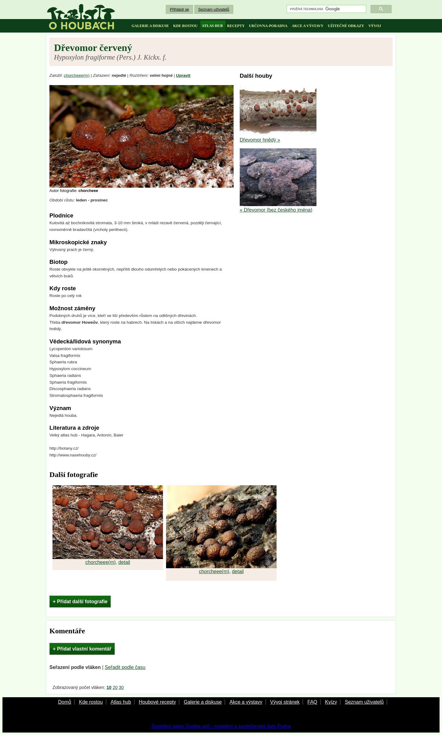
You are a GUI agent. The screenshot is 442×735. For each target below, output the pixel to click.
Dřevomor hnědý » (260, 140)
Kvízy (331, 702)
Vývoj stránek (285, 702)
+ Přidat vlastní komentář (82, 648)
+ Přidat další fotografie (80, 601)
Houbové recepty (157, 702)
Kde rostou (91, 702)
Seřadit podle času (125, 667)
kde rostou (185, 26)
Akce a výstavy (246, 702)
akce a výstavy (307, 26)
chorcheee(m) (77, 75)
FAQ (312, 702)
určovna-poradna (268, 26)
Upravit (183, 75)
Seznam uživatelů (213, 9)
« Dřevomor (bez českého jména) (276, 210)
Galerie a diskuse (203, 702)
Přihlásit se (179, 9)
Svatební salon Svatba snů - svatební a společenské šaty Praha (221, 726)
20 (115, 687)
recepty (236, 26)
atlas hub (212, 26)
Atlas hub (120, 702)
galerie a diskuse (150, 26)
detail (124, 562)
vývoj (374, 26)
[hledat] (326, 9)
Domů (64, 702)
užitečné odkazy (346, 26)
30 (121, 687)
